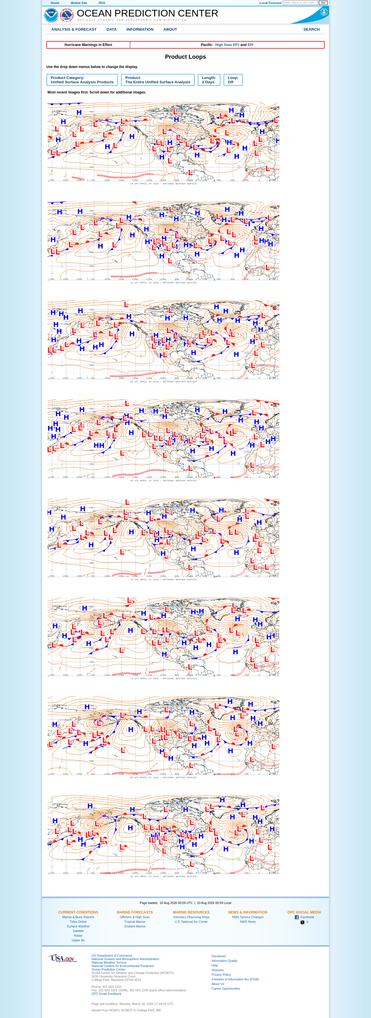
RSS (102, 3)
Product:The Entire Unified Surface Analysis (155, 81)
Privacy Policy (221, 974)
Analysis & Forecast (74, 29)
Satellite (78, 931)
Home (55, 3)
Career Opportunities (226, 988)
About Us (218, 984)
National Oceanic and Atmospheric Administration (132, 20)
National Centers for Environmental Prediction (123, 966)
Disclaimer (219, 956)
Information (140, 29)
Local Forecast (270, 3)
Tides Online (78, 921)
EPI (250, 45)
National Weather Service (109, 962)
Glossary (218, 970)
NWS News (248, 921)
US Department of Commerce (112, 955)
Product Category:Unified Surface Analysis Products (80, 81)
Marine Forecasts (135, 912)
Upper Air (78, 940)
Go (323, 2)
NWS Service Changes (248, 917)
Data (112, 29)
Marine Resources (191, 912)
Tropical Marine (134, 921)
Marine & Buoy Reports (78, 917)
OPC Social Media (304, 912)
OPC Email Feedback (106, 993)
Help (215, 965)
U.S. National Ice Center (191, 921)
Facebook (304, 917)
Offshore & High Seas (135, 917)
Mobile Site (79, 3)
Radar (78, 935)
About (170, 29)
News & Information (247, 912)
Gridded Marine (134, 926)
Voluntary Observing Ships (191, 917)
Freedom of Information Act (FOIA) (235, 979)
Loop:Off (231, 81)
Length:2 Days (207, 81)
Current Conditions (78, 912)
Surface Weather (78, 926)
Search (311, 29)
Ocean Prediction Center (147, 13)
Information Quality (224, 960)
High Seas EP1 (227, 45)
